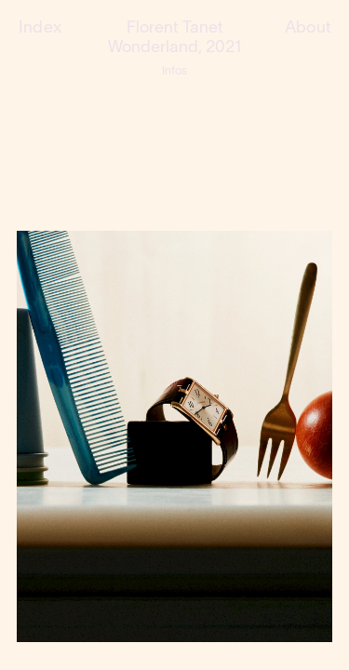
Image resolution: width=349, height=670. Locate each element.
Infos (175, 71)
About (307, 28)
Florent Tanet (174, 28)
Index (40, 28)
